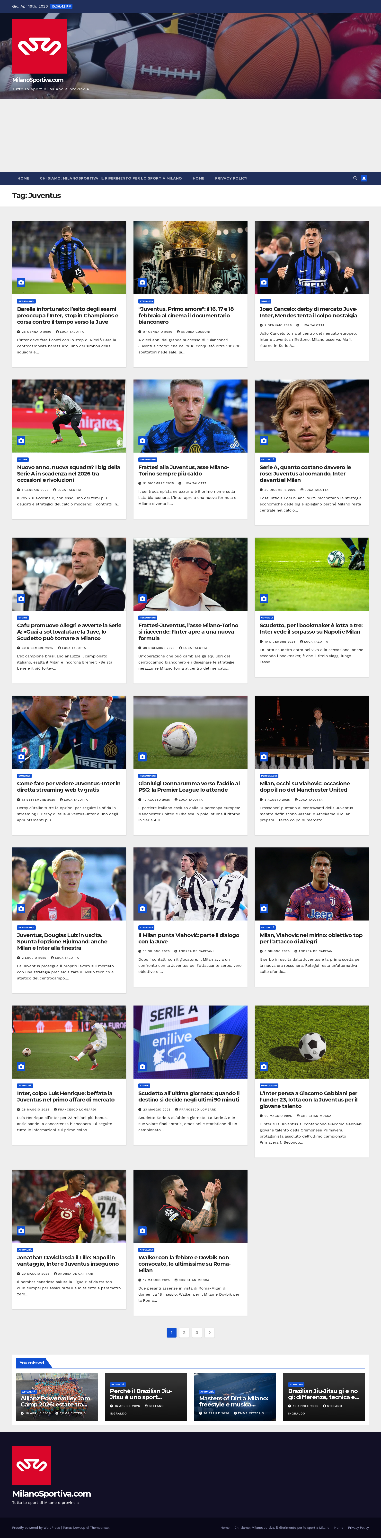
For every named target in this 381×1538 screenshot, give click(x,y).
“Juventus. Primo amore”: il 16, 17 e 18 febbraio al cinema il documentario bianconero (186, 315)
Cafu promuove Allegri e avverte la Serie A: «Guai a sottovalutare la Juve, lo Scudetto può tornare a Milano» (69, 632)
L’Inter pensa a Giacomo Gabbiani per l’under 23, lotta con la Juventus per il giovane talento (308, 1100)
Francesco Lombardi (75, 1109)
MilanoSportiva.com (37, 79)
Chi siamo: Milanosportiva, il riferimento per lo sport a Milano (111, 178)
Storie (265, 301)
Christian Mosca (314, 1116)
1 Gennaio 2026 (36, 490)
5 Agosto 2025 (278, 799)
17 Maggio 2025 (157, 1280)
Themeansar (99, 1527)
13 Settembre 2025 (39, 799)
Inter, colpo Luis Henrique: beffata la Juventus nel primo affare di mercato (66, 1096)
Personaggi (26, 301)
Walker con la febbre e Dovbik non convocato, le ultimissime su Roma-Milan (184, 1264)
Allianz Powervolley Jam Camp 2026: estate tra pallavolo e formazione (55, 1404)
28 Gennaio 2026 (37, 331)
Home (23, 178)
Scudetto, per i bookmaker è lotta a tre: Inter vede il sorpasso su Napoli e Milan (311, 628)
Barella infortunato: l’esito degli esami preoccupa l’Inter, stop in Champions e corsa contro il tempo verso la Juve (67, 315)
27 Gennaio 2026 (158, 331)
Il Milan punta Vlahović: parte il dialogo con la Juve (188, 938)
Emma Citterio (70, 1413)
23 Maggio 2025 (157, 1109)
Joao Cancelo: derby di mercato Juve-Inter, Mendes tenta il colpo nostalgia (308, 312)
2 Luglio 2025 (34, 957)
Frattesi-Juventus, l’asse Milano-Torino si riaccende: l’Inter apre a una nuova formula (188, 632)
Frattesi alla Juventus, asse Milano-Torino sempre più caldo (183, 470)
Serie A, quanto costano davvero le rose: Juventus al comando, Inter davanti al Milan (305, 474)
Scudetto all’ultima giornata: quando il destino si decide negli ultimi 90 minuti (188, 1096)
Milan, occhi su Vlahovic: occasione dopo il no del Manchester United (305, 786)
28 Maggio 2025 (36, 1109)
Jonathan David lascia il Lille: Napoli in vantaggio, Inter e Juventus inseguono (68, 1260)
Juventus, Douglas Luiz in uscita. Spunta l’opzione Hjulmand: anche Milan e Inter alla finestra (62, 941)
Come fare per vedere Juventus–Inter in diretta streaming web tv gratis (69, 786)
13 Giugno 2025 (157, 951)
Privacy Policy (231, 178)
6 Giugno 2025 (278, 951)
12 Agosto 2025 (157, 799)
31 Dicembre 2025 (159, 483)
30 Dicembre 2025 (281, 490)
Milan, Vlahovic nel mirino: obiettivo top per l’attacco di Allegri (311, 938)
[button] (355, 178)
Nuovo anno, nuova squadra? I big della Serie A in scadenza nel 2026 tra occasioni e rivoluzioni (68, 474)
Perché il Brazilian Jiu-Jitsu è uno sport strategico (141, 1397)
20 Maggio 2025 (279, 1116)
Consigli (267, 617)
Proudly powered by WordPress (36, 1527)
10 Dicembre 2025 (281, 641)
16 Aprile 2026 (39, 1413)
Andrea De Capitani (194, 951)
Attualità (146, 301)
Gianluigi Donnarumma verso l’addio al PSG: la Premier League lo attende (189, 786)
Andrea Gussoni (193, 331)
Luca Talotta (70, 331)
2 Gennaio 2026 (279, 325)
